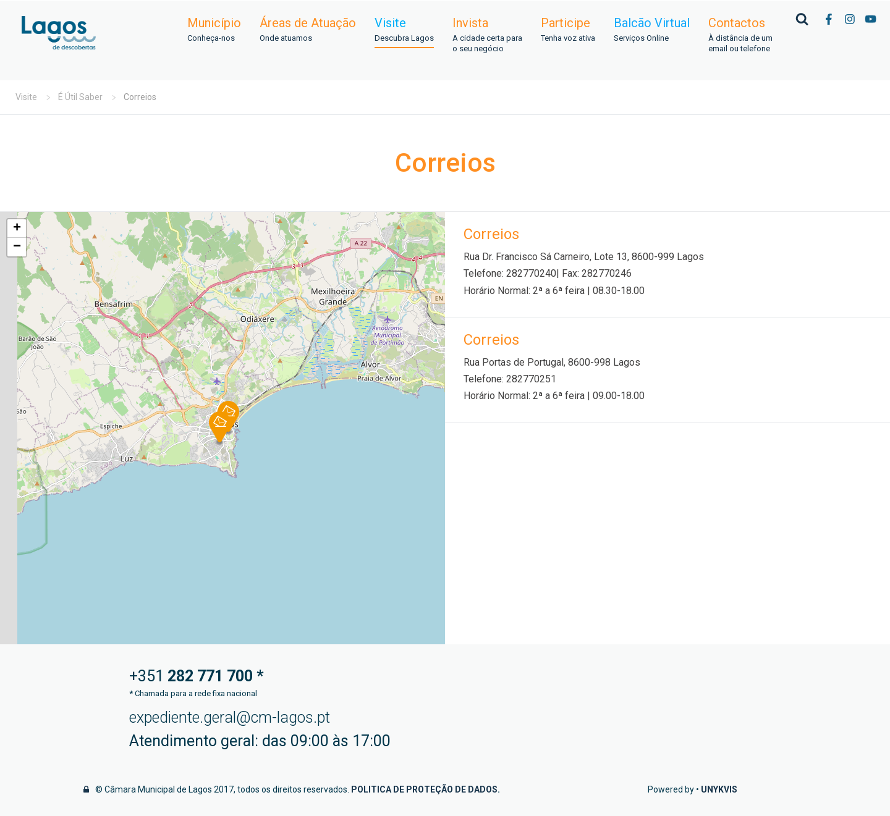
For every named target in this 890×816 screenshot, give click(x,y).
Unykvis (719, 789)
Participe (568, 30)
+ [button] (17, 228)
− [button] (17, 247)
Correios (491, 234)
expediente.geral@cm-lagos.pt (229, 717)
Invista (487, 35)
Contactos (740, 35)
